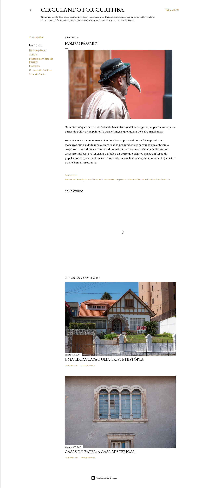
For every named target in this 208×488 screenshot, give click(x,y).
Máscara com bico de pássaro (112, 179)
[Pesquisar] (172, 10)
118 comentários (87, 457)
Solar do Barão (37, 74)
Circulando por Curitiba (82, 9)
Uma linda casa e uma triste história (104, 359)
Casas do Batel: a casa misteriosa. (100, 451)
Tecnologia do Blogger (104, 478)
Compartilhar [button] (36, 37)
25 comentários (87, 365)
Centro (33, 54)
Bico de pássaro (38, 50)
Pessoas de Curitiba (40, 70)
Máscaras (34, 66)
